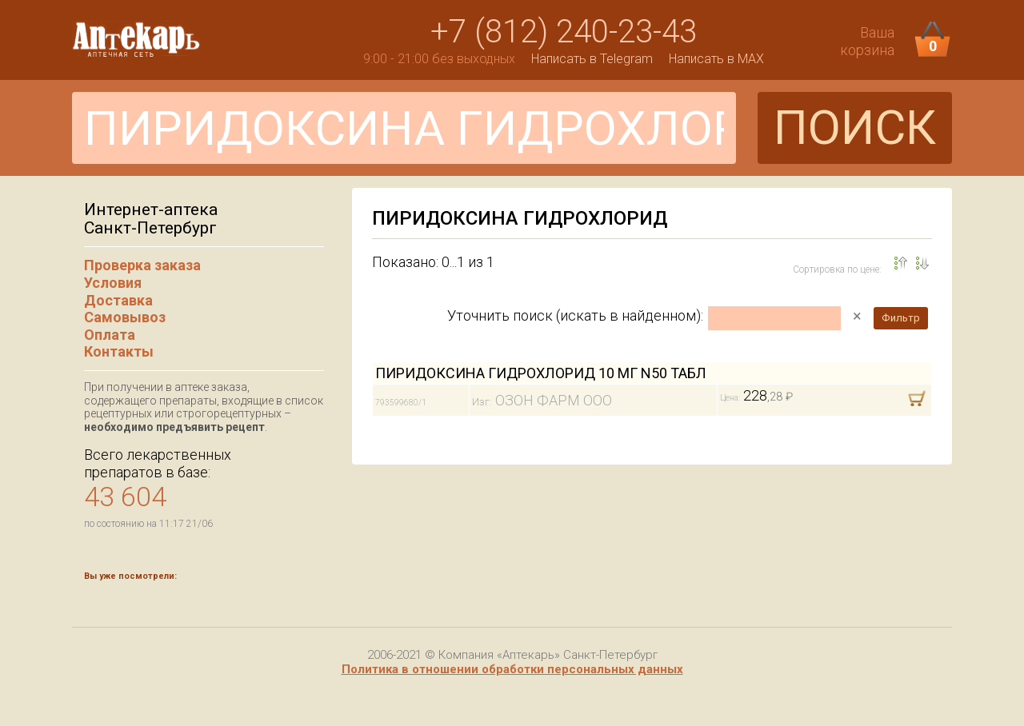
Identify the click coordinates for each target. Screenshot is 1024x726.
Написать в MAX (716, 58)
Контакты (119, 351)
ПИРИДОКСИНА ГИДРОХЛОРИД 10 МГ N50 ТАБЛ (540, 373)
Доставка (118, 300)
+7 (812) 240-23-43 (563, 31)
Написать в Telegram (592, 58)
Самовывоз (125, 317)
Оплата (109, 334)
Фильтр (901, 318)
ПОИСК (855, 127)
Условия (113, 282)
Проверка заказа (142, 265)
